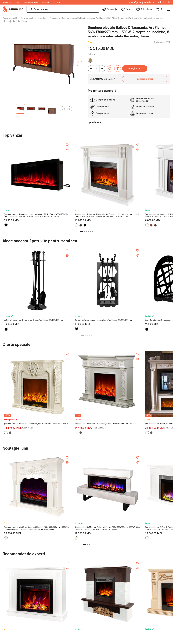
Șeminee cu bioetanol (117, 592)
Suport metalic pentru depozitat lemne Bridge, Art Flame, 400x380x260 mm (106, 264)
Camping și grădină (115, 609)
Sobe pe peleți (113, 571)
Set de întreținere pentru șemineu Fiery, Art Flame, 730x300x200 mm (64, 264)
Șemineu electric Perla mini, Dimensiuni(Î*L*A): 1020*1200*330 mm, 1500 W (22, 341)
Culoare (91, 54)
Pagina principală (10, 18)
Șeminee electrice (115, 584)
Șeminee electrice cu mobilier (35, 18)
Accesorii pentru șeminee (118, 605)
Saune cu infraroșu (115, 575)
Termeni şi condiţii (47, 588)
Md (159, 2)
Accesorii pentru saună (117, 588)
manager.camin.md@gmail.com (156, 579)
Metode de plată (31, 2)
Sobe (109, 596)
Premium (57, 18)
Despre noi (7, 2)
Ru (164, 2)
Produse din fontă (115, 579)
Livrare (18, 2)
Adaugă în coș (146, 68)
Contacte (56, 2)
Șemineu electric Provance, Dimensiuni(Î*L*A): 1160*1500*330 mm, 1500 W (150, 341)
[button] (80, 64)
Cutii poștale (112, 617)
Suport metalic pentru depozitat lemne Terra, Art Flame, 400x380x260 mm (149, 264)
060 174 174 (147, 571)
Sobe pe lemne (114, 567)
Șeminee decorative (116, 600)
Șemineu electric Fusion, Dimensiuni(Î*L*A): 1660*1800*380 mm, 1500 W (107, 341)
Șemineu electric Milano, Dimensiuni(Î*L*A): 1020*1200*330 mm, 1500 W (65, 341)
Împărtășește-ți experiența (141, 2)
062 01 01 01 (148, 567)
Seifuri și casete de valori (118, 613)
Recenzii (45, 2)
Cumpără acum (20, 539)
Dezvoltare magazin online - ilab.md (152, 628)
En (169, 2)
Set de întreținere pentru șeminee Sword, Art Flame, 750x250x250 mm (22, 264)
